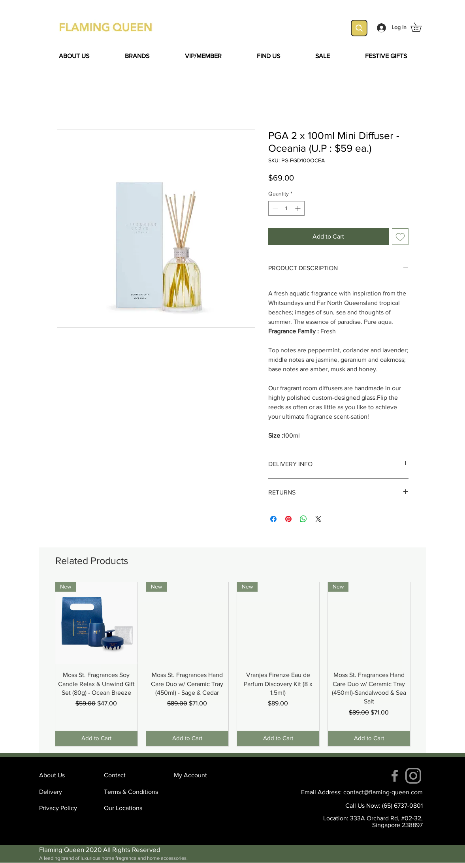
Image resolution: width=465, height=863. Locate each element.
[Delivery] (67, 792)
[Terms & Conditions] (132, 792)
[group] (232, 664)
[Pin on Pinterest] (288, 519)
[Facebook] (395, 776)
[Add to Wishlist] (400, 236)
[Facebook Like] (108, 466)
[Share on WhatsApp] (303, 519)
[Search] (359, 28)
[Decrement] (274, 208)
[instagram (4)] (413, 776)
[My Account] (202, 776)
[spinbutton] (286, 208)
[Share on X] (318, 519)
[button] (420, 27)
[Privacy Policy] (67, 808)
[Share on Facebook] (273, 519)
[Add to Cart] (96, 738)
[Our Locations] (132, 808)
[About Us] (67, 776)
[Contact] (132, 776)
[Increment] (298, 208)
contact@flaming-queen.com (383, 792)
